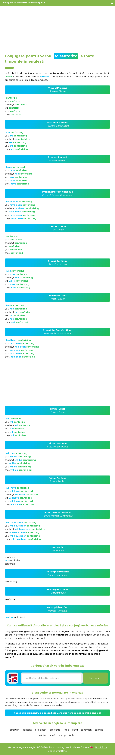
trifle (71, 735)
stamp (62, 735)
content (27, 729)
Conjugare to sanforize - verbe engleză (23, 2)
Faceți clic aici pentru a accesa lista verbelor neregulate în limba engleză (57, 712)
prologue (55, 729)
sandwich (86, 729)
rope (66, 729)
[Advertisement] (57, 29)
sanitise (99, 729)
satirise (42, 735)
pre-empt (40, 729)
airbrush (14, 729)
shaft (52, 735)
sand (75, 729)
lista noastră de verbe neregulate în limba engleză (45, 702)
